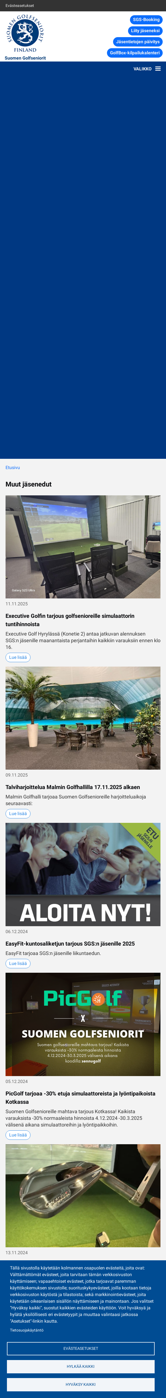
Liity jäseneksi (145, 30)
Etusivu (13, 467)
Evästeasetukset (20, 5)
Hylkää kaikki (81, 1366)
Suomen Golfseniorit (25, 58)
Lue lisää (18, 657)
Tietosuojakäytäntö (27, 1330)
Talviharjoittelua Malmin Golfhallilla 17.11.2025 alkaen (73, 787)
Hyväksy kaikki (81, 1384)
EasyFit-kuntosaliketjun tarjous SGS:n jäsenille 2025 (70, 943)
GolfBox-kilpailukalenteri (135, 52)
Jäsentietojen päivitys (138, 41)
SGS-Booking (146, 19)
